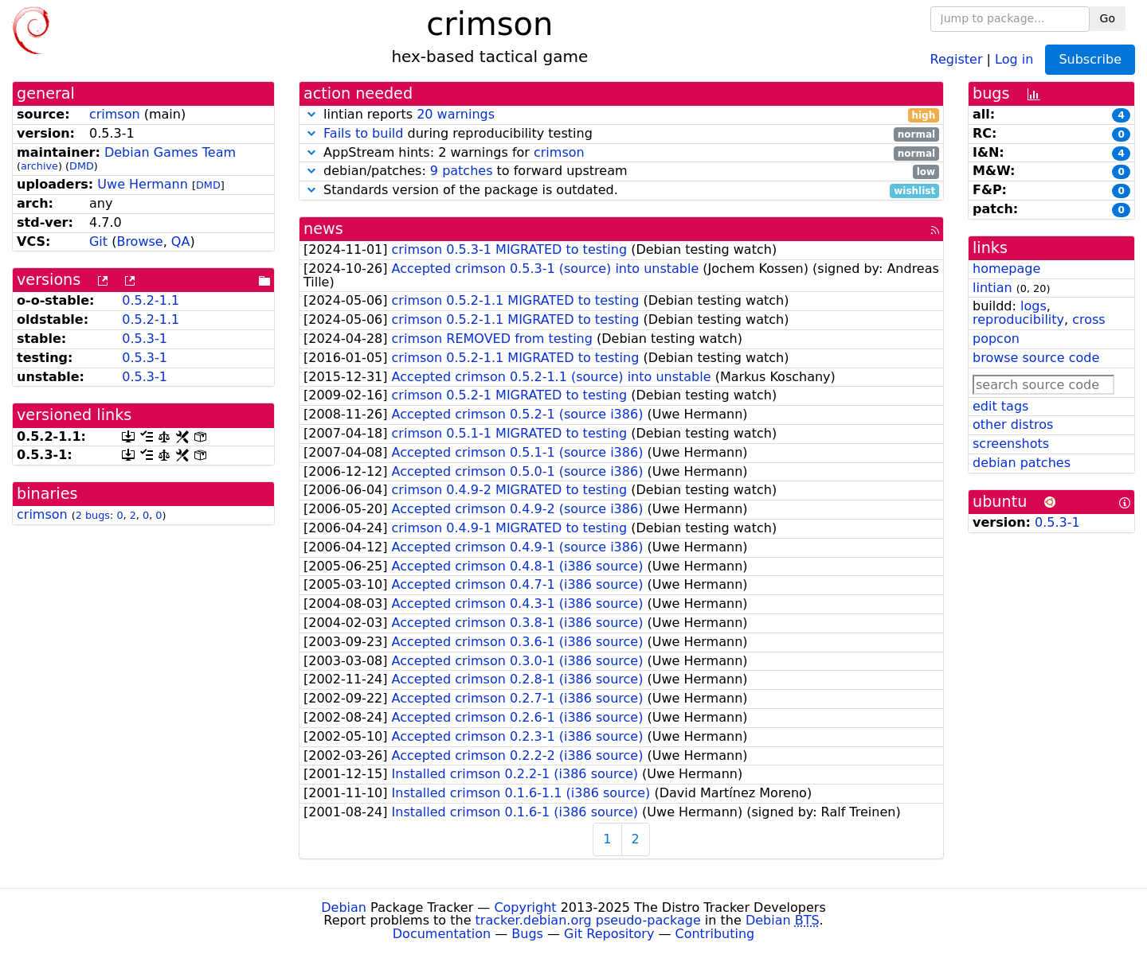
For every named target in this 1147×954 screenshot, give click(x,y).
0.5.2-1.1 (150, 300)
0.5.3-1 (144, 338)
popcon (996, 338)
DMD (81, 166)
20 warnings (456, 114)
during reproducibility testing (621, 134)
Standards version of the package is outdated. (621, 190)
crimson (114, 114)
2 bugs (93, 515)
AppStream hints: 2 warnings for (621, 153)
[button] (311, 114)
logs (1033, 305)
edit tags (1000, 406)
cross (1088, 319)
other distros (1013, 424)
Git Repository (609, 933)
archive (39, 166)
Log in (1014, 58)
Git (98, 241)
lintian (992, 287)
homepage (1006, 268)
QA (180, 241)
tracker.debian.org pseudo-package (588, 920)
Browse (139, 241)
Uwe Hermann (142, 184)
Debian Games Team (170, 152)
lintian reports (621, 115)
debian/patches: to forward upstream (621, 171)
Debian (343, 907)
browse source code (1036, 357)
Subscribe (1090, 59)
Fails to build (363, 133)
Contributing (715, 933)
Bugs (527, 933)
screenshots (1011, 443)
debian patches (1022, 462)
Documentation (442, 933)
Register (956, 58)
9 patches (461, 170)
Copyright (525, 907)
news (323, 229)
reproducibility (1018, 319)
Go (1107, 18)
